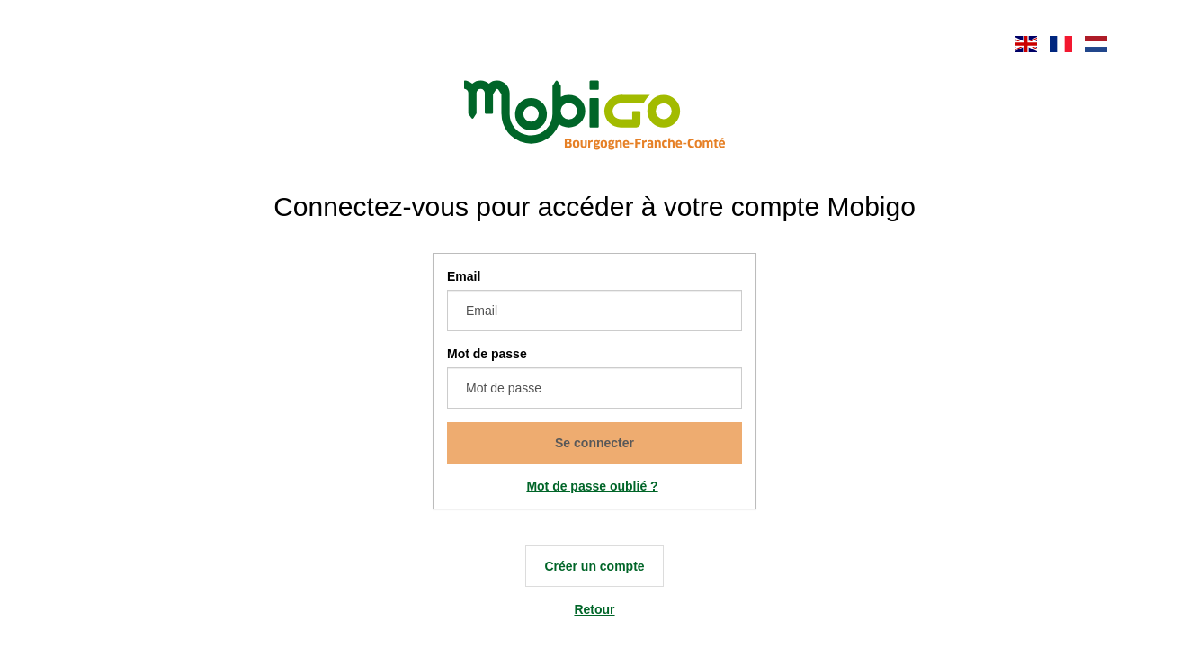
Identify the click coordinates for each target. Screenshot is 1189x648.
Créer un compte (594, 566)
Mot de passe (487, 353)
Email (463, 276)
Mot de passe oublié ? (591, 486)
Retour (594, 609)
